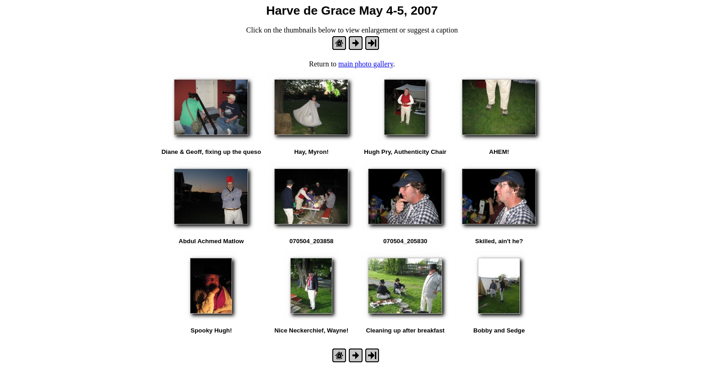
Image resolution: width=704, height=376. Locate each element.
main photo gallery (365, 64)
